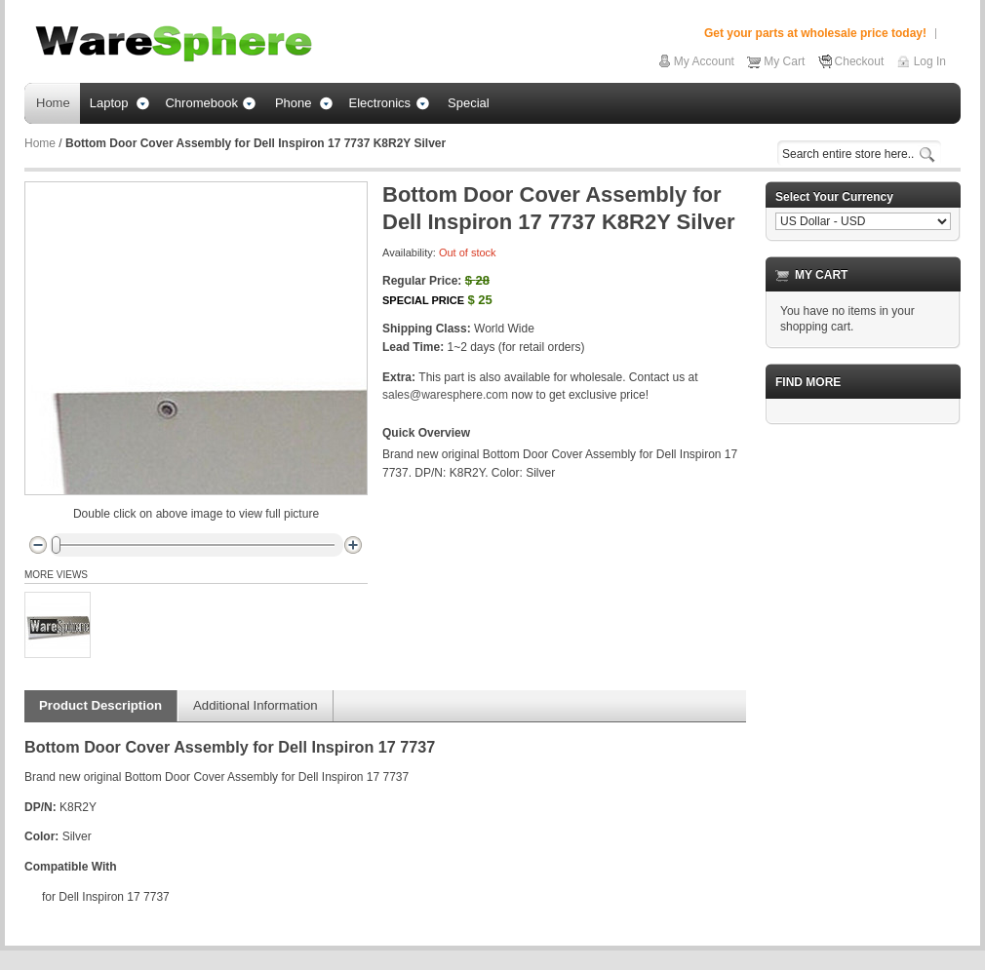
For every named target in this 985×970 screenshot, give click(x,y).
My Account (704, 61)
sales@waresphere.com (445, 395)
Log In (930, 61)
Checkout (860, 61)
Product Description (100, 705)
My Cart (784, 61)
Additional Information (255, 705)
